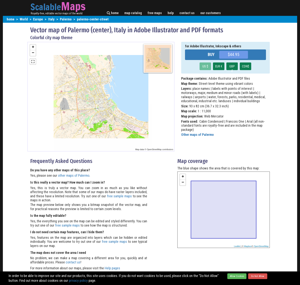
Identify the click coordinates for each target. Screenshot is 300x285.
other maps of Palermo (73, 175)
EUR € (218, 66)
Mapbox (248, 246)
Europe (38, 19)
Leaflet (237, 246)
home (113, 13)
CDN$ (245, 66)
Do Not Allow (257, 276)
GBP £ (232, 67)
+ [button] (33, 47)
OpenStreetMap (261, 246)
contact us (187, 13)
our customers (210, 13)
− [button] (33, 53)
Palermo (66, 19)
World (24, 19)
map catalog (133, 13)
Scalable (45, 7)
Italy (51, 19)
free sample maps (119, 196)
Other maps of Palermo (197, 135)
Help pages (112, 268)
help (171, 13)
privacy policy (78, 281)
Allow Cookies (237, 276)
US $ (205, 66)
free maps (155, 13)
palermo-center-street (92, 19)
